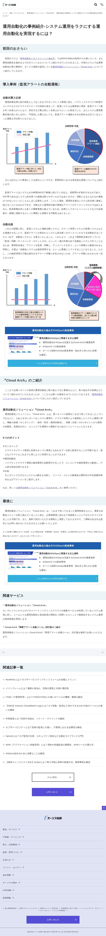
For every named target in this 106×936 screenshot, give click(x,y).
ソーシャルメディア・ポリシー (90, 908)
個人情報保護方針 (11, 908)
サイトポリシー (45, 910)
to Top (104, 808)
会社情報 (8, 875)
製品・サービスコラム (17, 13)
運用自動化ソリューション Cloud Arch (40, 13)
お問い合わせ (58, 792)
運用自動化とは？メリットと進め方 (37, 58)
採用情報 (8, 898)
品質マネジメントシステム (28, 908)
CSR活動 (8, 890)
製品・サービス (11, 829)
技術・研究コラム (12, 852)
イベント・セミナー (13, 867)
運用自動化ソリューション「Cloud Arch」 (73, 67)
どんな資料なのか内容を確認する (52, 363)
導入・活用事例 (11, 844)
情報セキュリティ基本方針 (49, 908)
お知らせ (8, 860)
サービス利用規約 (60, 910)
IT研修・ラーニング (13, 837)
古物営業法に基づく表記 (69, 908)
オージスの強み (11, 883)
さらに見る (52, 777)
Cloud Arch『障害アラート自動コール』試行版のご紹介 (32, 627)
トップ (5, 13)
